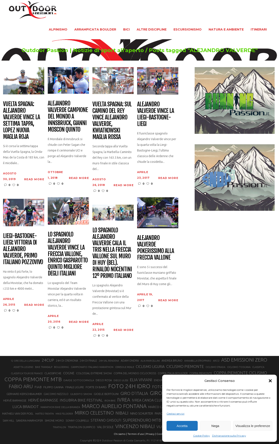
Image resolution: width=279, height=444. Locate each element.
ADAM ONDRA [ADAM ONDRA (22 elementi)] (130, 360)
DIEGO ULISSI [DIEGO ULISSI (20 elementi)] (121, 380)
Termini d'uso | (136, 433)
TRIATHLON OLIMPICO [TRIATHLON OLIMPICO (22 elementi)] (81, 427)
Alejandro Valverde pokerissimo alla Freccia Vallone (155, 248)
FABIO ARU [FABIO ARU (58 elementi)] (21, 386)
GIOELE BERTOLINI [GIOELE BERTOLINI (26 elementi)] (106, 394)
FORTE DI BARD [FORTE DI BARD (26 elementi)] (96, 387)
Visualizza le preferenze (252, 426)
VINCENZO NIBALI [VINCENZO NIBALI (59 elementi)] (135, 426)
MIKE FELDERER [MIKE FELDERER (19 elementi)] (64, 413)
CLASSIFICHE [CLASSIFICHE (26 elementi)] (52, 373)
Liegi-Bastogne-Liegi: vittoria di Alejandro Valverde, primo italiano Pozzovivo (23, 249)
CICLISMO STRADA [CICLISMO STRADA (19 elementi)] (215, 367)
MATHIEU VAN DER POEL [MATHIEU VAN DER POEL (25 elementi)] (18, 413)
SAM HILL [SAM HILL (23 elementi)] (8, 420)
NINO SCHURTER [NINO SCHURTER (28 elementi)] (141, 413)
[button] (270, 381)
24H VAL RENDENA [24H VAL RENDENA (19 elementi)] (109, 360)
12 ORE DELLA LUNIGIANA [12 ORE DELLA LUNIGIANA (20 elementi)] (25, 360)
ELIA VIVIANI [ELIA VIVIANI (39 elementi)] (141, 380)
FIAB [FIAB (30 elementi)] (38, 387)
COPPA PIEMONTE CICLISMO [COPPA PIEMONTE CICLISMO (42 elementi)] (240, 372)
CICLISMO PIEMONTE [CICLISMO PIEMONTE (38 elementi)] (185, 366)
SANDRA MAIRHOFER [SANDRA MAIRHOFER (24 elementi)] (29, 420)
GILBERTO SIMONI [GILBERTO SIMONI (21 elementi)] (81, 394)
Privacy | (151, 433)
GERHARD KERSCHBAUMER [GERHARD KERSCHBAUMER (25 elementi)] (24, 394)
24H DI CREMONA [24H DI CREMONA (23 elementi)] (67, 360)
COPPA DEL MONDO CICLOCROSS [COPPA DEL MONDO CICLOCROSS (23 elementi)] (135, 373)
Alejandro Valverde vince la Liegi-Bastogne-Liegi (155, 114)
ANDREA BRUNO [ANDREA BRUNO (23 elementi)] (172, 360)
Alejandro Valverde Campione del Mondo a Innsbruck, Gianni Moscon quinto (68, 116)
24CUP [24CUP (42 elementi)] (48, 360)
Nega (215, 426)
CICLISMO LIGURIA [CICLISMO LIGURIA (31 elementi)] (150, 367)
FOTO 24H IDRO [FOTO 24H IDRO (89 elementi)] (129, 386)
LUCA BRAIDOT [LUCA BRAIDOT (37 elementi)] (25, 407)
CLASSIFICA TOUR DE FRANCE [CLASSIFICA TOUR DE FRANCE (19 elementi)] (27, 373)
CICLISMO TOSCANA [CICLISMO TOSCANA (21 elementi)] (238, 367)
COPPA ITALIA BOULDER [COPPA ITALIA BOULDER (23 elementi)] (173, 373)
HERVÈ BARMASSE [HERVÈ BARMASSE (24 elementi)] (14, 400)
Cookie (161, 433)
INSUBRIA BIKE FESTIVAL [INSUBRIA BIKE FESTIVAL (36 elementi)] (81, 400)
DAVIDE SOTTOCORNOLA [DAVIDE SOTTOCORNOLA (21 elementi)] (78, 380)
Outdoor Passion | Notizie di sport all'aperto (74, 50)
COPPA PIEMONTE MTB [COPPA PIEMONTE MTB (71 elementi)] (33, 379)
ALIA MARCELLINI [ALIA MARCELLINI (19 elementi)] (150, 360)
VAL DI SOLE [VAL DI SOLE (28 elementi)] (105, 427)
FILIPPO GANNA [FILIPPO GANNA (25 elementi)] (53, 387)
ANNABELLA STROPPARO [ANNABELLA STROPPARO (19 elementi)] (197, 360)
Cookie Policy (201, 435)
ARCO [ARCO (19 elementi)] (216, 360)
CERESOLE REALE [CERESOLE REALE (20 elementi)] (124, 367)
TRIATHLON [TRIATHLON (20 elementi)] (59, 427)
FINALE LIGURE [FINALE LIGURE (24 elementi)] (74, 387)
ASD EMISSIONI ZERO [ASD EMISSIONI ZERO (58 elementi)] (244, 359)
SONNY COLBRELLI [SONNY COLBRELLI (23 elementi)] (77, 420)
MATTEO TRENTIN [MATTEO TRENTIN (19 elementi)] (44, 413)
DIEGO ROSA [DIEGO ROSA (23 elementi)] (104, 380)
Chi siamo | (120, 433)
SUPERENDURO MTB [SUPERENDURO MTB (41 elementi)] (142, 420)
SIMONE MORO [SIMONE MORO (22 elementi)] (54, 420)
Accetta (182, 426)
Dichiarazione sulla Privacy (229, 435)
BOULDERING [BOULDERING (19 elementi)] (61, 367)
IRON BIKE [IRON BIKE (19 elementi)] (110, 400)
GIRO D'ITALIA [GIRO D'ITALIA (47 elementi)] (134, 393)
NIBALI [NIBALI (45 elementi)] (122, 413)
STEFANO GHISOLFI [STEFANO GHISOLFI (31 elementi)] (106, 420)
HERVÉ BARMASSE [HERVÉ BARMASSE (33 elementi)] (43, 400)
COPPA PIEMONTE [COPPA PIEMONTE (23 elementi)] (200, 373)
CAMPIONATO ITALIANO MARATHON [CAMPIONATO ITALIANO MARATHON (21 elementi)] (92, 367)
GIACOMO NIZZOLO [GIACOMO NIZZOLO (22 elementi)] (56, 394)
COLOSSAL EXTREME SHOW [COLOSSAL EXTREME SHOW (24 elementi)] (94, 373)
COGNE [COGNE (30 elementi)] (68, 373)
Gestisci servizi (175, 413)
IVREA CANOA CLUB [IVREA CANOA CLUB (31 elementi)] (147, 400)
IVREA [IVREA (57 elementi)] (123, 399)
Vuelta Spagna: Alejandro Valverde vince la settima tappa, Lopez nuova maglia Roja (21, 120)
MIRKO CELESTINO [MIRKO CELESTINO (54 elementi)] (94, 412)
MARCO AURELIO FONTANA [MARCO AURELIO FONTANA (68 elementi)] (114, 406)
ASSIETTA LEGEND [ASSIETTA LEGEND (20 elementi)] (23, 367)
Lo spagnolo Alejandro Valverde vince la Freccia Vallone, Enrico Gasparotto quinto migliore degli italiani (67, 254)
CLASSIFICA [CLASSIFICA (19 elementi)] (258, 367)
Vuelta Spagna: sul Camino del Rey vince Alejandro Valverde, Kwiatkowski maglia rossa (112, 120)
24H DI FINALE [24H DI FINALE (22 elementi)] (88, 360)
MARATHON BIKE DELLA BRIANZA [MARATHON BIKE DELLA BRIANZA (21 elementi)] (60, 407)
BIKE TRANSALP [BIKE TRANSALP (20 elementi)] (43, 367)
